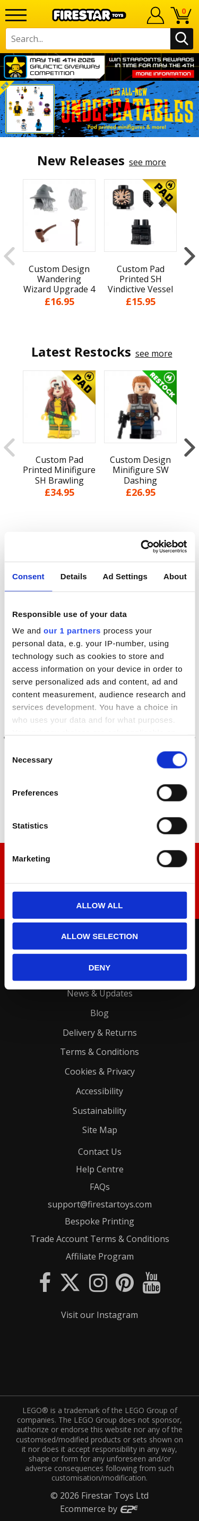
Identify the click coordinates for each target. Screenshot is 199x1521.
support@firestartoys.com (100, 1204)
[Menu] (16, 15)
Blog (99, 1013)
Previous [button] (9, 256)
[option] (99, 109)
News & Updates (100, 993)
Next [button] (189, 256)
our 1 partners (72, 630)
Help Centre (100, 1169)
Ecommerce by (99, 1509)
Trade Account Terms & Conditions (99, 1239)
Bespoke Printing (99, 1221)
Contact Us (100, 1151)
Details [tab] (73, 575)
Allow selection (99, 936)
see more (147, 162)
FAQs (100, 1187)
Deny (100, 966)
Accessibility (99, 1091)
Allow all (99, 904)
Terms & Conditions (99, 1052)
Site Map (99, 1130)
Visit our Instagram (99, 1315)
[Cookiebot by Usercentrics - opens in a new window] (142, 547)
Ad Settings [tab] (125, 575)
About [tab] (175, 575)
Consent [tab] (28, 575)
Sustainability (99, 1111)
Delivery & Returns (100, 1032)
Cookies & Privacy (100, 1071)
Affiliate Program (100, 1256)
